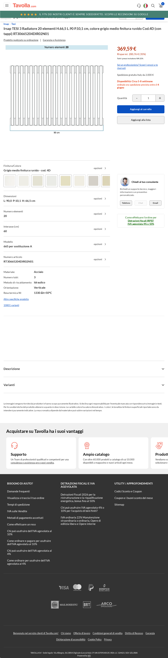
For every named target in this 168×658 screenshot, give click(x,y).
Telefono (126, 203)
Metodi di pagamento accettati (25, 517)
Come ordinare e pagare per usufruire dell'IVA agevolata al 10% (29, 542)
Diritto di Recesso (134, 633)
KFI (89, 655)
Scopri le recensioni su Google (84, 14)
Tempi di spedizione (18, 504)
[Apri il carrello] (160, 6)
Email (155, 203)
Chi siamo (66, 633)
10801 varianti (11, 305)
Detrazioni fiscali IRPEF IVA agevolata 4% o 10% (141, 222)
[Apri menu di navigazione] (7, 5)
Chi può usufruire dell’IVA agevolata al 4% (29, 552)
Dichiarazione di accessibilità (70, 639)
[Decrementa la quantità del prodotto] (136, 98)
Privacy (108, 639)
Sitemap (119, 504)
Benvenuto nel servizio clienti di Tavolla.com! (35, 633)
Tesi (13, 24)
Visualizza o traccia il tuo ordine (25, 497)
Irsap (6, 24)
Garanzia (150, 633)
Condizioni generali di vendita (107, 633)
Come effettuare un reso (21, 524)
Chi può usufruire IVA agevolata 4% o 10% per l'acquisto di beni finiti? (82, 509)
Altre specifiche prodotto (16, 299)
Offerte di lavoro (81, 633)
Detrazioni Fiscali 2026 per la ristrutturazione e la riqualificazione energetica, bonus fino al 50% (82, 498)
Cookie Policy (95, 639)
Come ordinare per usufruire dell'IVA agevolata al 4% (28, 562)
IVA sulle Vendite (17, 511)
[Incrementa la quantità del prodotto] (160, 98)
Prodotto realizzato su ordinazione (21, 40)
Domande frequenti (18, 491)
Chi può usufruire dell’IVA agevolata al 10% (29, 532)
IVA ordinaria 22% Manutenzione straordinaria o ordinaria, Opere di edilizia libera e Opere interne (81, 520)
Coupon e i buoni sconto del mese (133, 497)
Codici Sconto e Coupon (128, 491)
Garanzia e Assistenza (54, 40)
